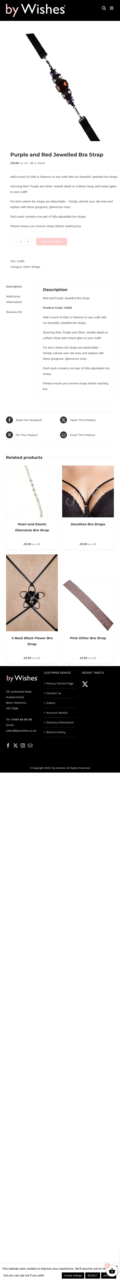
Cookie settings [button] (73, 1275)
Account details (57, 712)
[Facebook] (8, 745)
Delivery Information (60, 722)
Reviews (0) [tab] (14, 312)
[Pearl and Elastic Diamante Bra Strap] (32, 468)
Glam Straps (31, 267)
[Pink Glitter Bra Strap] (88, 582)
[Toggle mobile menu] (112, 8)
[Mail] (30, 745)
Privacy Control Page (60, 683)
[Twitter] (15, 745)
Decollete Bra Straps (88, 524)
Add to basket (51, 241)
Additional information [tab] (14, 299)
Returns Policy (56, 732)
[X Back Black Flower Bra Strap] (32, 557)
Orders (50, 703)
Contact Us (53, 693)
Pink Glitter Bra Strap (88, 638)
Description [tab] (14, 286)
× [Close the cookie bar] (116, 1266)
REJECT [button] (93, 1275)
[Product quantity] (21, 241)
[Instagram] (23, 745)
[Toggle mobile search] (104, 8)
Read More (53, 1275)
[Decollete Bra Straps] (88, 468)
